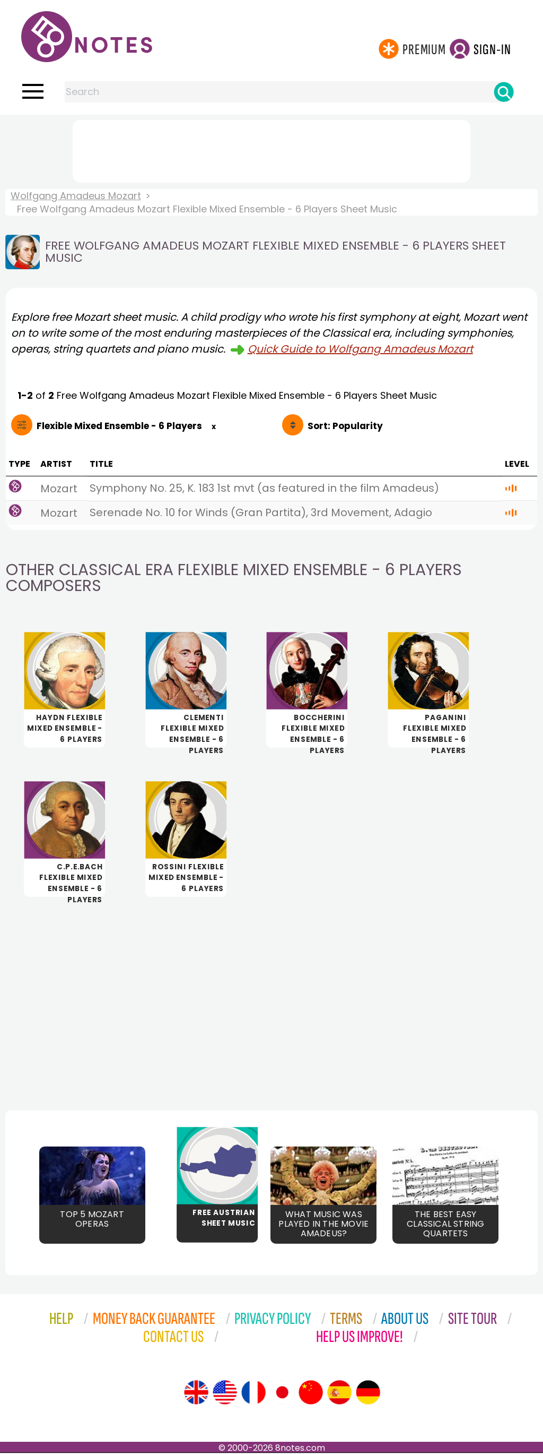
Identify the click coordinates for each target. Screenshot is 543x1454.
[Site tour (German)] (368, 1393)
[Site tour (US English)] (225, 1393)
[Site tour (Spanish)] (339, 1393)
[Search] (504, 92)
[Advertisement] (271, 149)
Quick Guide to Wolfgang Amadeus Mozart (360, 348)
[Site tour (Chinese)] (310, 1393)
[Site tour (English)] (196, 1393)
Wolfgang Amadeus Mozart (76, 195)
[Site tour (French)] (253, 1393)
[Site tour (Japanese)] (282, 1393)
